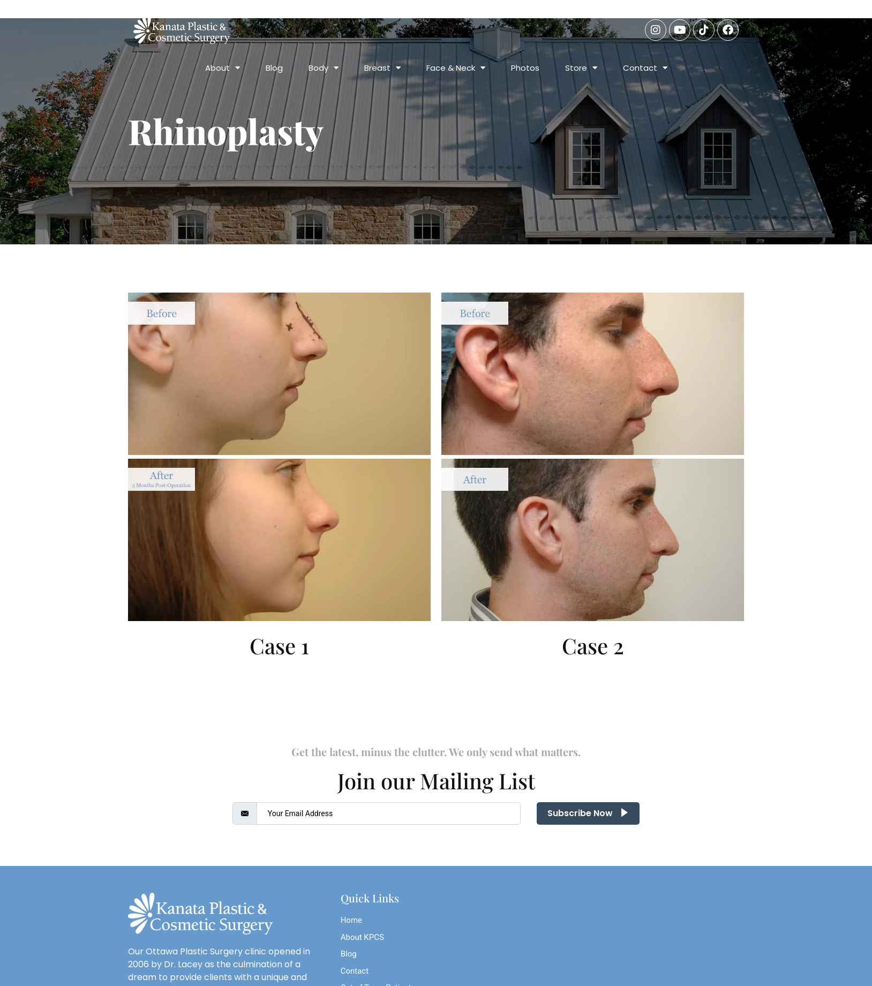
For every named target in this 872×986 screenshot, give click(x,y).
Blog (274, 67)
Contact (645, 68)
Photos (525, 67)
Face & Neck (455, 68)
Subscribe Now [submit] (588, 813)
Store (581, 68)
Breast (382, 68)
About (222, 68)
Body (324, 68)
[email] (389, 813)
